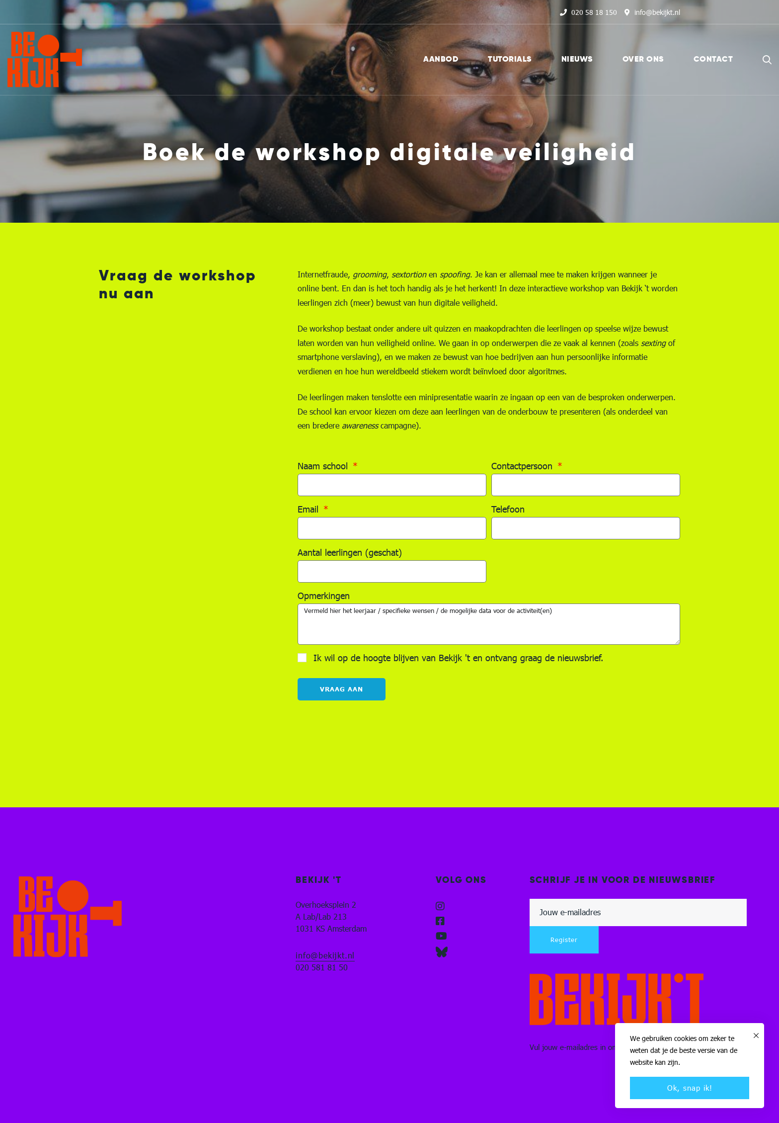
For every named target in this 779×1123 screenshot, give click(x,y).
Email (309, 509)
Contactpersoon (523, 466)
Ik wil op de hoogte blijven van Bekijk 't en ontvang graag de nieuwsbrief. (458, 658)
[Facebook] (440, 921)
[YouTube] (441, 936)
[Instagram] (440, 906)
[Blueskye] (441, 952)
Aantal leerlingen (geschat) (350, 552)
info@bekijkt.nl (325, 955)
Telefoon (508, 509)
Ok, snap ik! (689, 1088)
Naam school (324, 466)
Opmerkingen (324, 596)
